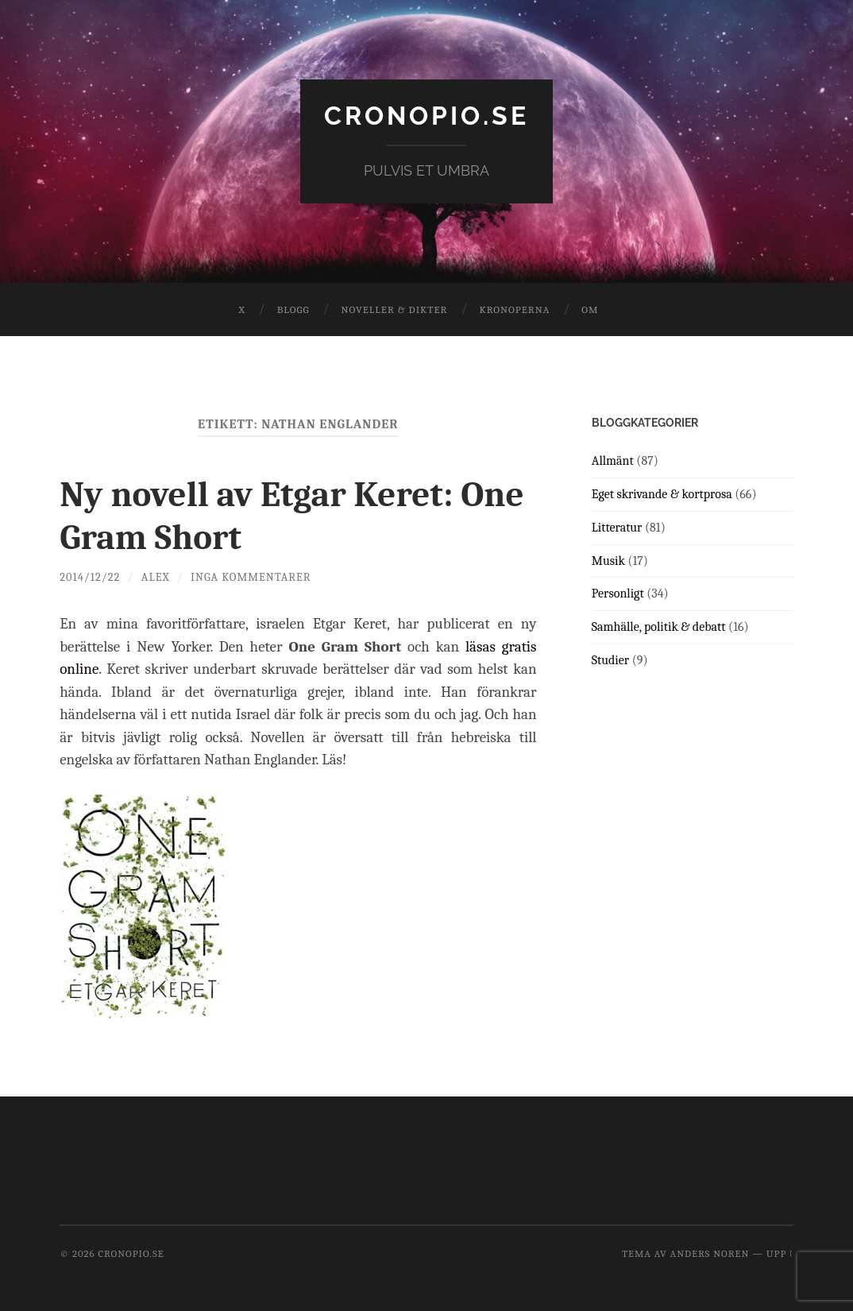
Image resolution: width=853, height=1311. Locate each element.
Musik (608, 561)
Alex (155, 577)
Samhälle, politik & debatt (659, 627)
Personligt (618, 593)
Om (589, 309)
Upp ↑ (779, 1253)
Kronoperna (514, 309)
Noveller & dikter (395, 309)
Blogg (293, 309)
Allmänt (613, 461)
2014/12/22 (90, 577)
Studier (610, 660)
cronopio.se (426, 115)
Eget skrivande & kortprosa (662, 494)
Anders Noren (709, 1253)
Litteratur (617, 527)
